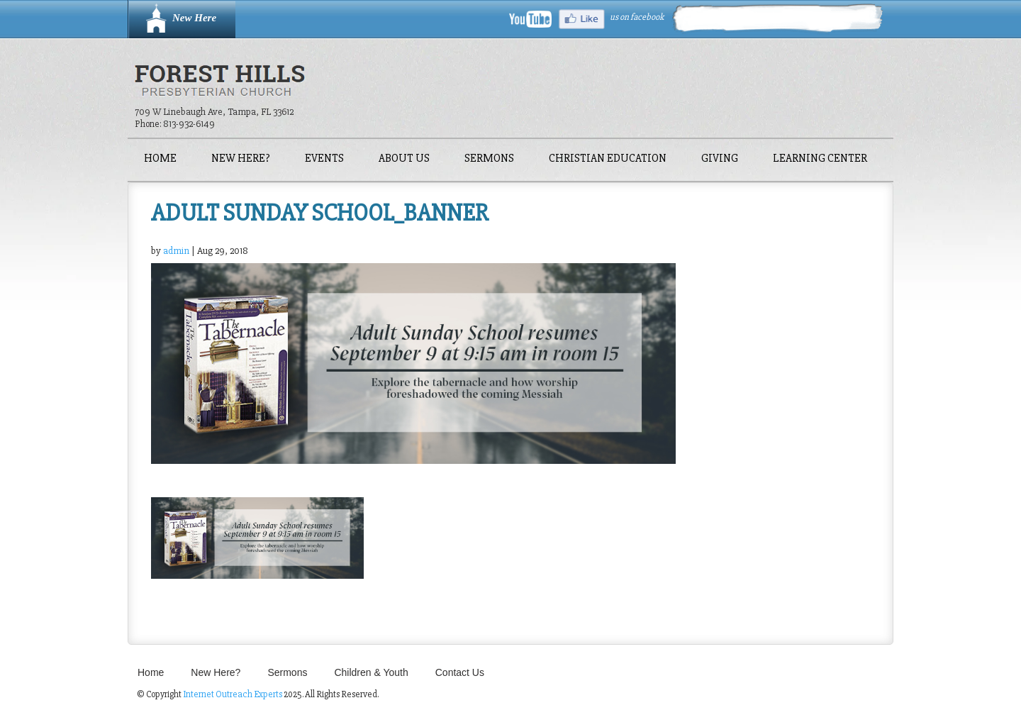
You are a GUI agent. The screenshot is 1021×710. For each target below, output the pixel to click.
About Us (404, 159)
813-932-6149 (189, 124)
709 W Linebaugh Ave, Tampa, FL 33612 (214, 112)
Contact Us (459, 672)
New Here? (240, 159)
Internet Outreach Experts (232, 694)
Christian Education (607, 159)
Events (324, 159)
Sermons (489, 159)
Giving (719, 159)
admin (176, 251)
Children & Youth (371, 672)
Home (160, 159)
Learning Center (820, 159)
